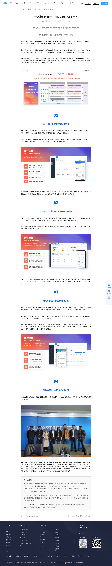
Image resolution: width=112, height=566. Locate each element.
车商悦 (80, 556)
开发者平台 (42, 535)
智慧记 (73, 556)
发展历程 (57, 532)
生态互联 (22, 537)
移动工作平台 (23, 532)
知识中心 (8, 537)
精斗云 (43, 556)
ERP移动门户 (23, 540)
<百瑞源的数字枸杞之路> (33, 516)
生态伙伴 (62, 3)
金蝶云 (35, 556)
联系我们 (57, 537)
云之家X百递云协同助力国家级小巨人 (43, 9)
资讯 (22, 9)
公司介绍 (57, 529)
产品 (23, 3)
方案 (38, 3)
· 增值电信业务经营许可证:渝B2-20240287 (38, 562)
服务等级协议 (58, 549)
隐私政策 (57, 543)
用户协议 (57, 546)
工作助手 (8, 548)
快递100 (87, 556)
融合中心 (8, 545)
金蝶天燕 (57, 556)
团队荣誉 (57, 535)
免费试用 (104, 3)
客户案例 (42, 532)
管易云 (65, 556)
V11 (17, 3)
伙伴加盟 (42, 539)
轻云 (7, 551)
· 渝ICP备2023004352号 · (57, 562)
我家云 (50, 556)
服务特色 (42, 529)
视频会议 (8, 539)
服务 (46, 3)
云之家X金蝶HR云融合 (25, 544)
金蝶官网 (18, 556)
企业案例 (28, 9)
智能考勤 (8, 542)
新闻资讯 (57, 540)
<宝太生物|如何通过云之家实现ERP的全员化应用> (86, 516)
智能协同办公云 (24, 529)
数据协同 (22, 535)
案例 (31, 3)
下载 (81, 3)
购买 (54, 3)
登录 (87, 3)
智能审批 (8, 534)
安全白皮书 (42, 543)
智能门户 (8, 531)
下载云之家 (42, 547)
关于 (71, 3)
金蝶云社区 (27, 556)
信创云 (96, 3)
